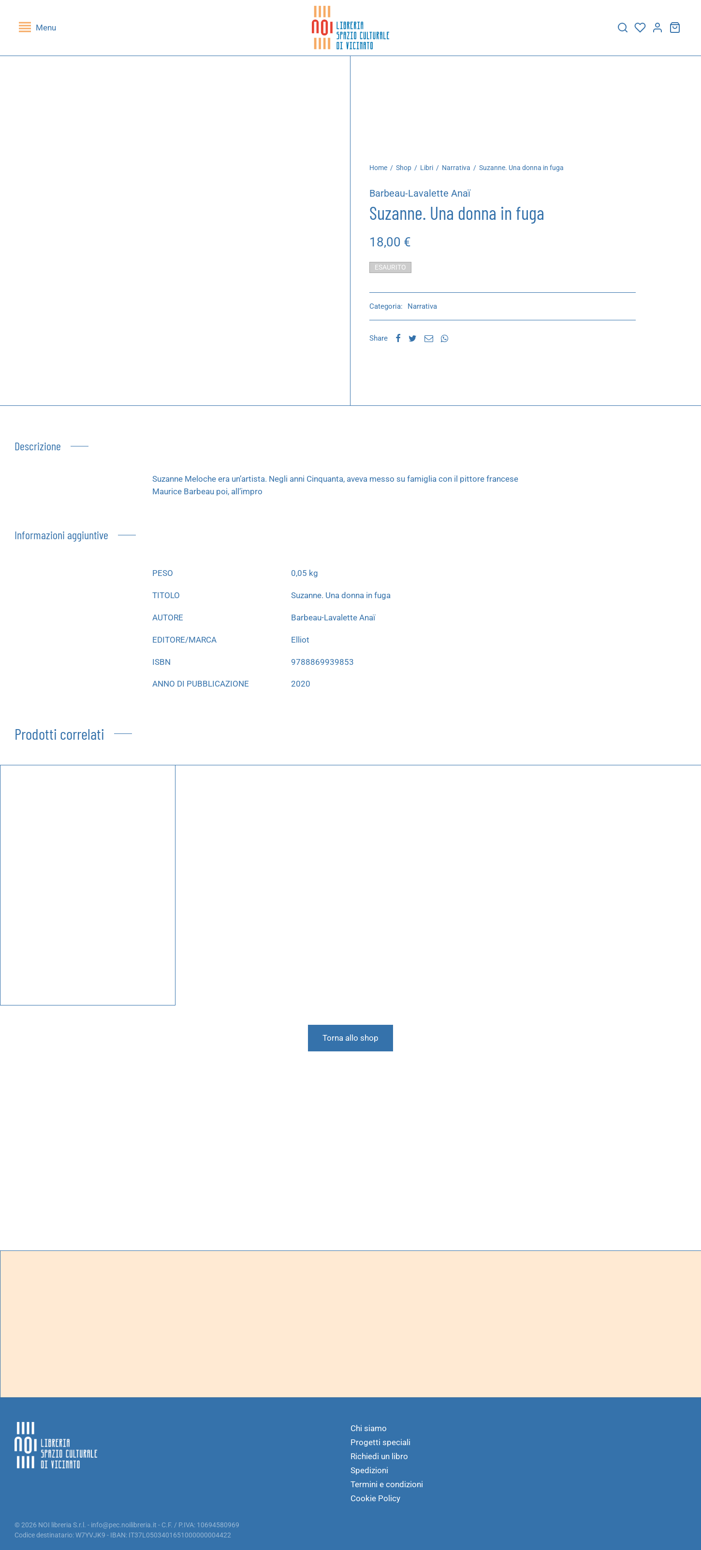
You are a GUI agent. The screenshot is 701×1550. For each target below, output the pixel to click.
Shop (406, 170)
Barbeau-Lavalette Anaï (422, 195)
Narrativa (459, 170)
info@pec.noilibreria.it (124, 1525)
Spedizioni (369, 1470)
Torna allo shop (350, 1040)
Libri (429, 170)
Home (381, 170)
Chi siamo (368, 1428)
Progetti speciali (380, 1442)
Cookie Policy (375, 1498)
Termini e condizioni (386, 1484)
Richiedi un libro (379, 1456)
